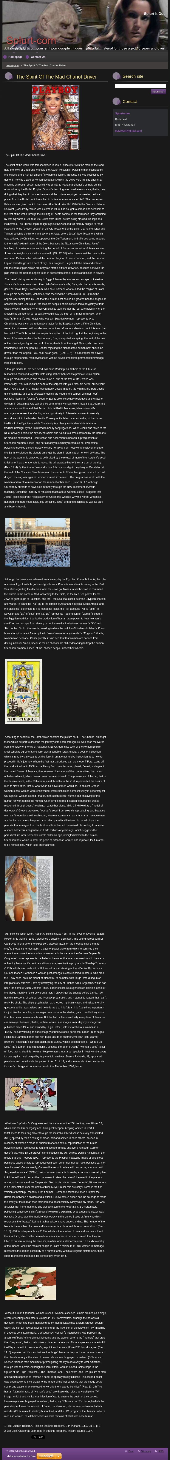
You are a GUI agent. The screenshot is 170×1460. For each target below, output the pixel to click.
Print (131, 1451)
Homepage (12, 65)
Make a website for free (21, 1456)
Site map (146, 1451)
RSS (161, 1451)
